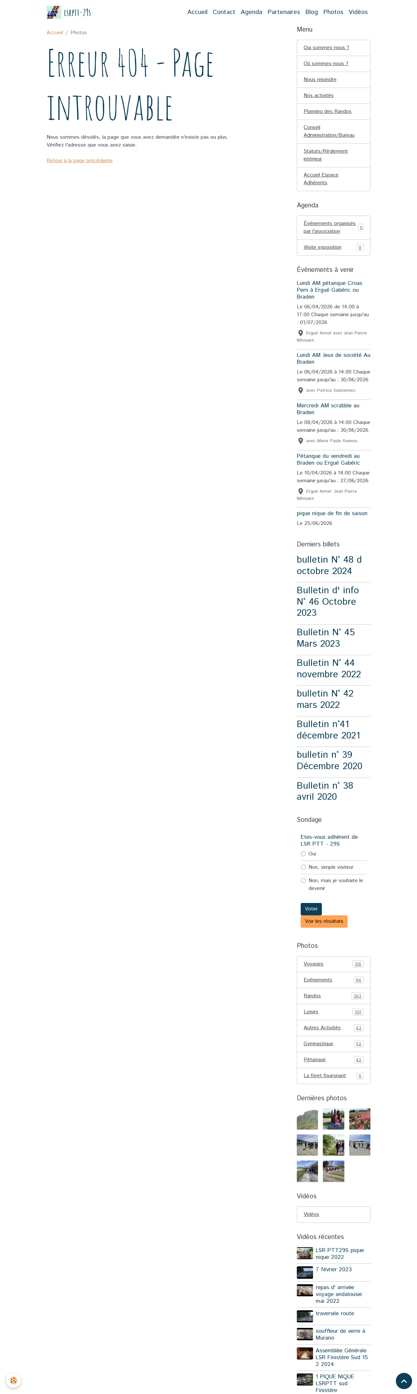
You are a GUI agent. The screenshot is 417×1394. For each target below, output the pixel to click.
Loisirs (334, 1012)
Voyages (334, 964)
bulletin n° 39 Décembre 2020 (329, 760)
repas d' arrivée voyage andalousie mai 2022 (339, 1294)
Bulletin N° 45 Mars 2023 (326, 638)
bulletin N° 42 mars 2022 (325, 699)
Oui (312, 854)
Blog (311, 12)
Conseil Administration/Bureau (329, 131)
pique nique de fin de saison (332, 513)
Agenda (251, 12)
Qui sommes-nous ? (326, 47)
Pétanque (334, 1060)
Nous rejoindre (320, 79)
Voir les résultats (324, 921)
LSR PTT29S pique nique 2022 (340, 1253)
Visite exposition (334, 247)
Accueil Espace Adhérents (321, 179)
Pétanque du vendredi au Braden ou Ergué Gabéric (328, 459)
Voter (311, 909)
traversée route (335, 1313)
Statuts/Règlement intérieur (326, 155)
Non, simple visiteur (331, 867)
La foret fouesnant (334, 1076)
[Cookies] (14, 1380)
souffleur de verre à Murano (340, 1334)
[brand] (69, 13)
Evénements (334, 980)
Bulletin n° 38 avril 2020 (325, 791)
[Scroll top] (404, 1381)
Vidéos (358, 12)
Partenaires (283, 12)
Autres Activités (334, 1028)
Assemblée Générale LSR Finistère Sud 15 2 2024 (342, 1357)
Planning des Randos (328, 111)
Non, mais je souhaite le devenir (336, 884)
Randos (334, 996)
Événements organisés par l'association (334, 227)
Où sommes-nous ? (326, 63)
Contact (224, 12)
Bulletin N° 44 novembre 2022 (329, 668)
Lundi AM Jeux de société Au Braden (333, 358)
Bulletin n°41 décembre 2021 (328, 730)
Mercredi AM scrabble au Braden (328, 409)
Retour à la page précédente (80, 160)
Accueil (197, 12)
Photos (333, 12)
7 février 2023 (334, 1269)
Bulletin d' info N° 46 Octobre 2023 (328, 602)
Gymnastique (334, 1044)
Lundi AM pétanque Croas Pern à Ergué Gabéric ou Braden (329, 290)
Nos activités (319, 95)
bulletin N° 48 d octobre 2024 (329, 565)
